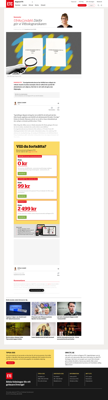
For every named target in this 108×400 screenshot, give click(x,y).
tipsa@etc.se (41, 376)
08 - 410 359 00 (58, 378)
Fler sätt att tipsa (42, 381)
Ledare (24, 5)
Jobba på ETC (73, 376)
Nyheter (17, 5)
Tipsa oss (10, 363)
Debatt (43, 5)
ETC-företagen (90, 1)
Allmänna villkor (74, 381)
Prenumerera (82, 5)
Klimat (31, 5)
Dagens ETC (24, 2)
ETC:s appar (89, 376)
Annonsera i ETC (74, 378)
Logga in (91, 5)
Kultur (37, 5)
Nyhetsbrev (89, 378)
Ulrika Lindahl (22, 102)
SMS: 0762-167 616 (43, 378)
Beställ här (22, 173)
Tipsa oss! (73, 1)
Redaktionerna (58, 381)
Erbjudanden (89, 381)
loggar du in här (33, 151)
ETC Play (81, 1)
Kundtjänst (57, 376)
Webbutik (99, 1)
